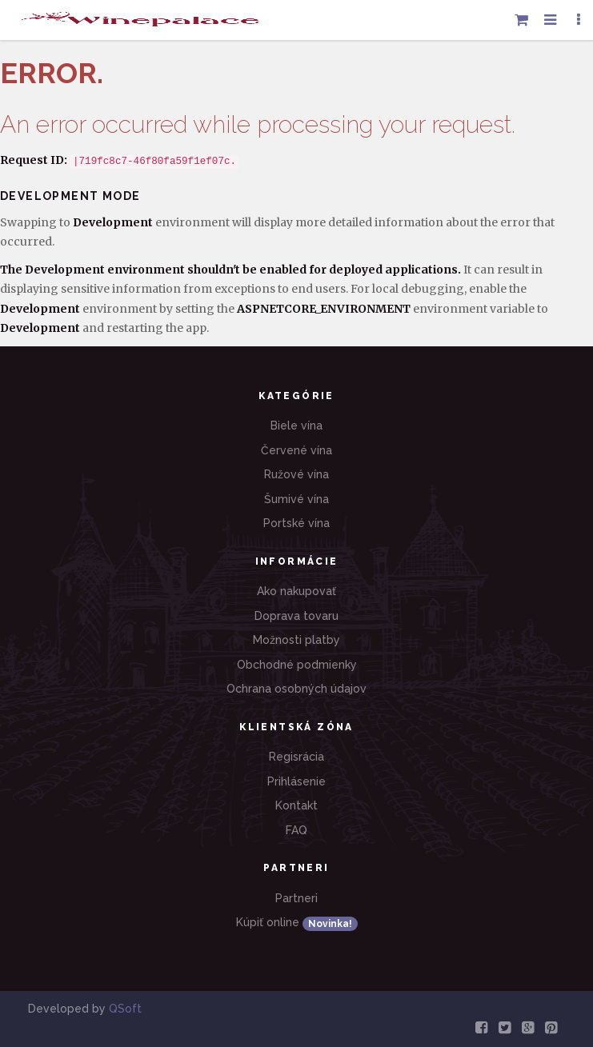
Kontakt (296, 805)
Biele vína (296, 425)
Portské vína (296, 523)
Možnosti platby (296, 639)
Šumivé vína (296, 499)
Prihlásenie (296, 781)
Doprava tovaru (296, 615)
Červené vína (296, 450)
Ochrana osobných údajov (296, 688)
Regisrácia (296, 756)
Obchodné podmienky (297, 664)
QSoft (125, 1008)
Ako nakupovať (296, 591)
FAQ (296, 830)
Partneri (296, 898)
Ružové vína (296, 474)
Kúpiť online (297, 923)
